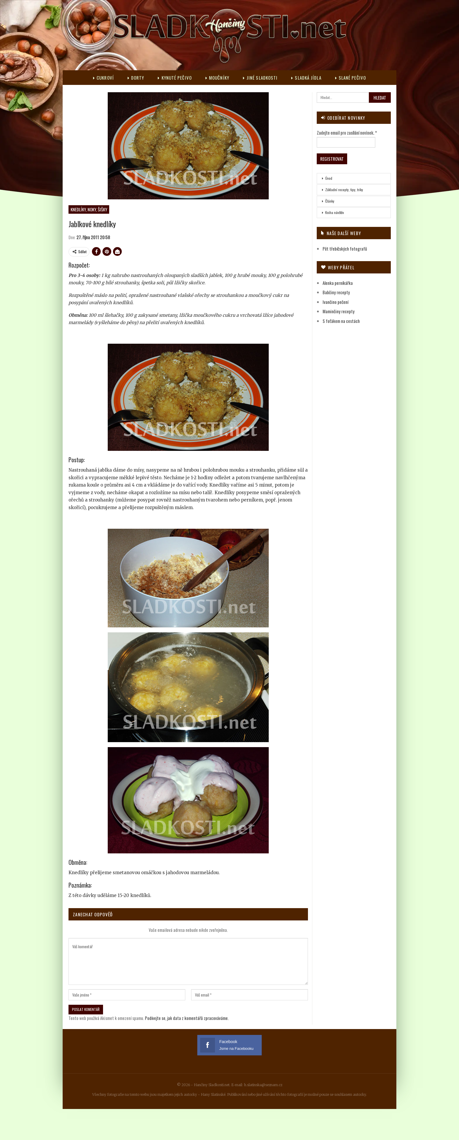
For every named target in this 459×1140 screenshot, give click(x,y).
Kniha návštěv (334, 212)
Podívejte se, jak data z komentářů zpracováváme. (187, 1018)
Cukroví (103, 77)
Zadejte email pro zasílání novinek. (347, 133)
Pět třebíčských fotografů (345, 248)
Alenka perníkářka (338, 283)
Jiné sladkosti (260, 77)
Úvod (328, 178)
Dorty (136, 77)
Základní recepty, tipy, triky (344, 189)
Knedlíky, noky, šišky (89, 209)
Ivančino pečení (335, 302)
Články (329, 200)
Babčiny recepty (336, 292)
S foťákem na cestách (341, 321)
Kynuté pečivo (174, 77)
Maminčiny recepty (338, 311)
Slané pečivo (350, 77)
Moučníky (217, 77)
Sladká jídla (306, 77)
